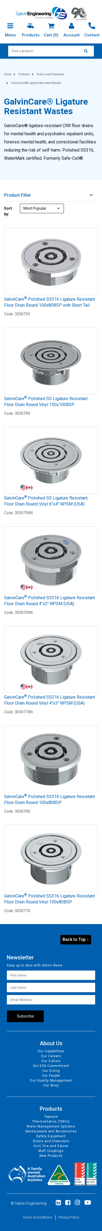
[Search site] (87, 51)
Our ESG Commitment (51, 1066)
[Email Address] (51, 999)
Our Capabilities (51, 1051)
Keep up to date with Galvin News (34, 965)
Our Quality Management (51, 1080)
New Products (51, 1156)
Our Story (51, 1085)
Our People (51, 1076)
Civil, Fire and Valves (51, 1146)
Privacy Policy (68, 1217)
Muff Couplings (51, 1151)
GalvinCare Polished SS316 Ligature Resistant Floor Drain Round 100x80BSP (49, 799)
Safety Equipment (51, 1136)
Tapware (51, 1117)
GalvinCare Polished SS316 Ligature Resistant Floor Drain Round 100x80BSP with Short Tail (49, 302)
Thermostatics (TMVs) (51, 1121)
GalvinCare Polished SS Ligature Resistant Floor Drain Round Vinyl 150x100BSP (46, 401)
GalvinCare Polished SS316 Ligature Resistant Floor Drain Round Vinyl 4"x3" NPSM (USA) (49, 700)
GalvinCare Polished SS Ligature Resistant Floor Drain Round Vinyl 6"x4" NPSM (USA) (46, 501)
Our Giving (51, 1071)
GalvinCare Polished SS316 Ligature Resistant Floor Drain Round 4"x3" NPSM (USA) (49, 600)
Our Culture (51, 1061)
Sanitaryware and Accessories (51, 1131)
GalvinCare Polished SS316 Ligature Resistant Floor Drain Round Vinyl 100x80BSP (49, 899)
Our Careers (51, 1056)
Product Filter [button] (48, 195)
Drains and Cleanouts (51, 1141)
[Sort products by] (42, 208)
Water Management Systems (51, 1126)
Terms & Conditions (37, 1217)
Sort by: (8, 211)
